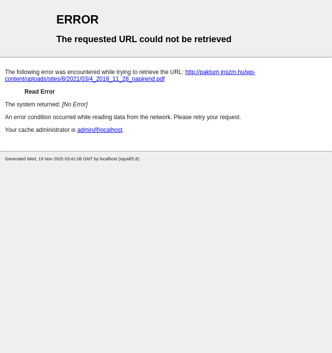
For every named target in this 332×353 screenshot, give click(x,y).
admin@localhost (99, 129)
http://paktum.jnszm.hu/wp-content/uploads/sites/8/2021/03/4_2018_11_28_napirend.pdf (130, 75)
